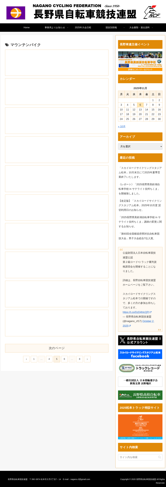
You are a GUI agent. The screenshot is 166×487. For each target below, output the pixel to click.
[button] (159, 457)
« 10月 (122, 126)
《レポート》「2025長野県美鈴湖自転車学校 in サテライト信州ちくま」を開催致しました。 (139, 189)
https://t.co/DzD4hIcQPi (137, 312)
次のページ (57, 350)
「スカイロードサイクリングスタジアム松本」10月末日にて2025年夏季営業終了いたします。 (140, 172)
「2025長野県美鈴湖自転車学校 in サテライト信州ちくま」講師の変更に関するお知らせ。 (140, 222)
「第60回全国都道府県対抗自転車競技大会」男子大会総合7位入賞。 (139, 236)
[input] (140, 457)
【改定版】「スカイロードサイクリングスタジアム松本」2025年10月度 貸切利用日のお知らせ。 (140, 205)
